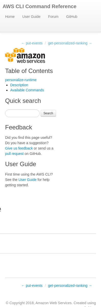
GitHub (71, 17)
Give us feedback (19, 148)
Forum (53, 17)
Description (19, 85)
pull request (14, 154)
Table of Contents (29, 70)
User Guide (31, 17)
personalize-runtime (21, 80)
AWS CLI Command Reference (39, 6)
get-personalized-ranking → (70, 43)
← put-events (31, 43)
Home (10, 17)
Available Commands (27, 90)
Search (48, 113)
